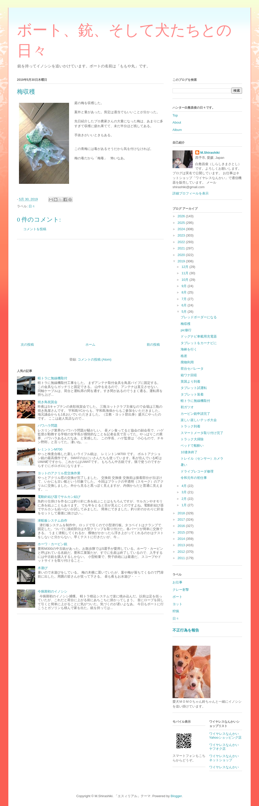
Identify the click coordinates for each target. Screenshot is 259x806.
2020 (182, 255)
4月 (185, 486)
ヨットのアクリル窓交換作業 (59, 473)
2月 (185, 499)
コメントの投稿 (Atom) (95, 359)
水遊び (43, 568)
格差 (184, 356)
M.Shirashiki (210, 152)
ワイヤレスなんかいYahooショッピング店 (225, 736)
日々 (32, 206)
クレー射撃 (180, 590)
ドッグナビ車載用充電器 (199, 336)
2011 (182, 558)
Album (177, 130)
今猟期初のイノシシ (52, 591)
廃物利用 (187, 362)
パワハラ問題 (47, 425)
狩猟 (175, 611)
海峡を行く (189, 349)
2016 (182, 526)
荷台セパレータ (192, 368)
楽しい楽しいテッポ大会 (199, 420)
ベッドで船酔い (192, 445)
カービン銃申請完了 (195, 414)
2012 (182, 552)
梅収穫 (185, 324)
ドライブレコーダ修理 (197, 471)
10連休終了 (189, 452)
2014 (182, 539)
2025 (182, 223)
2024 (182, 229)
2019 (182, 261)
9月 (185, 286)
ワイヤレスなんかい (224, 767)
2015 (182, 532)
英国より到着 (190, 381)
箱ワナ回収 (189, 375)
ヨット (177, 604)
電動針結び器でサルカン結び (59, 497)
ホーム (90, 344)
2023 (182, 235)
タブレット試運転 (194, 388)
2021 (182, 248)
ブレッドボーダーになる (199, 317)
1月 (185, 505)
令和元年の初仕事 (194, 478)
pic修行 (186, 330)
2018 (182, 513)
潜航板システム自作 (52, 520)
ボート (177, 597)
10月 (185, 280)
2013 (182, 545)
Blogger (176, 796)
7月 (185, 299)
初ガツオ (187, 407)
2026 (182, 216)
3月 (185, 492)
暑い (184, 465)
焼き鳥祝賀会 (47, 402)
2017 (182, 519)
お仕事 (177, 582)
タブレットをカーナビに (199, 343)
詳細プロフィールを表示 (190, 193)
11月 (185, 273)
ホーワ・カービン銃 (52, 544)
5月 (185, 311)
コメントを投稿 (34, 229)
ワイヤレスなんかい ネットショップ (225, 758)
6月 (185, 305)
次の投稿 (27, 344)
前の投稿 (153, 344)
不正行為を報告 (185, 630)
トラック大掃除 (192, 439)
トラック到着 (190, 426)
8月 (185, 292)
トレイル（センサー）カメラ (202, 458)
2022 (182, 242)
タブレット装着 (192, 394)
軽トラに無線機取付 (52, 378)
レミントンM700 (50, 449)
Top (175, 115)
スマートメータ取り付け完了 (202, 433)
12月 (185, 267)
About (176, 122)
